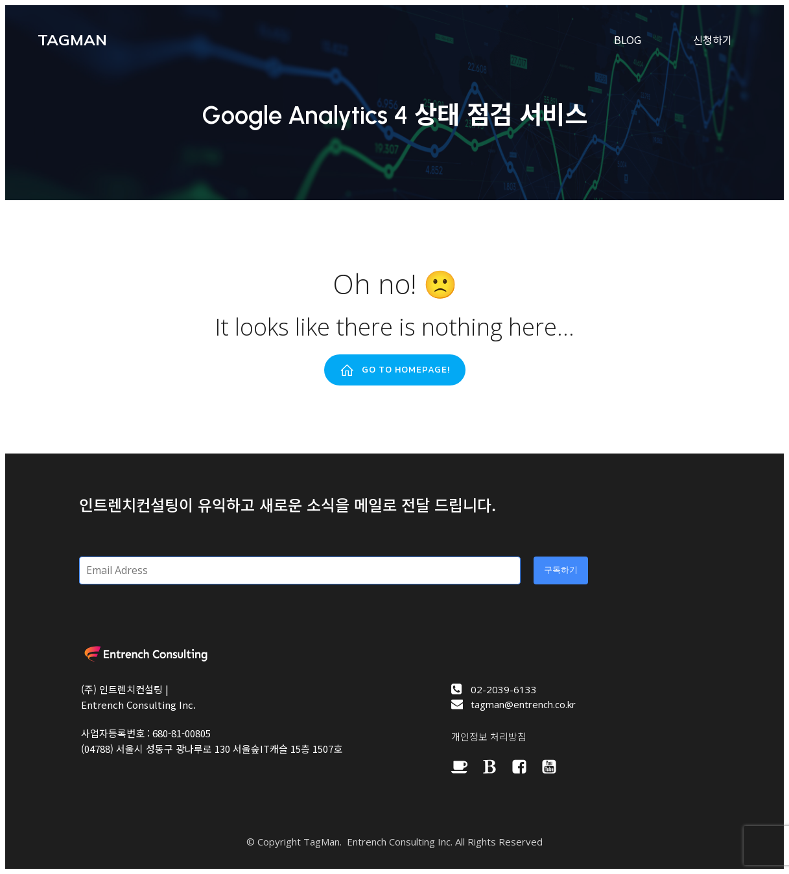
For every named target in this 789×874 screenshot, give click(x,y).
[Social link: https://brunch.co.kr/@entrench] (496, 767)
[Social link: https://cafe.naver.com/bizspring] (466, 767)
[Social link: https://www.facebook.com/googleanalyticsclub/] (526, 767)
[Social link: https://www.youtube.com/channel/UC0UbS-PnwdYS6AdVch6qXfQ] (556, 767)
